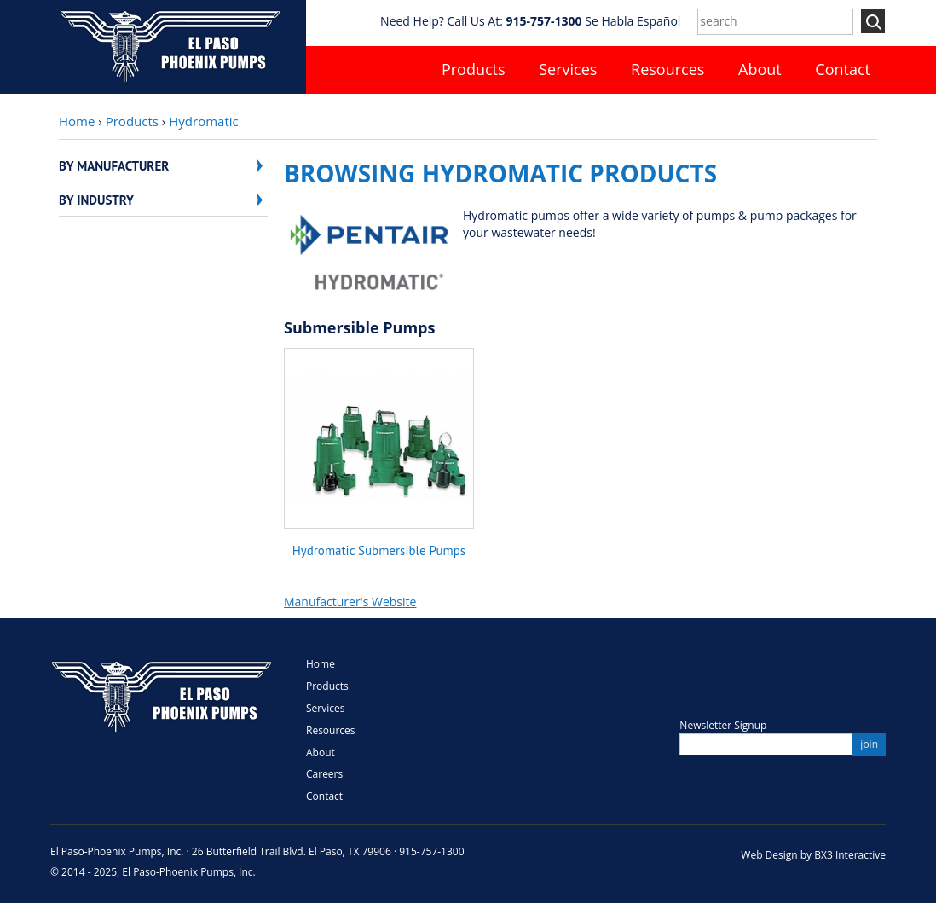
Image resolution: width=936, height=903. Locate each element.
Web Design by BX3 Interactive (813, 855)
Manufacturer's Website (350, 601)
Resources (667, 69)
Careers (324, 774)
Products (474, 69)
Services (568, 69)
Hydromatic (203, 121)
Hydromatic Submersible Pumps (378, 550)
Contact (842, 69)
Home (77, 121)
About (760, 69)
